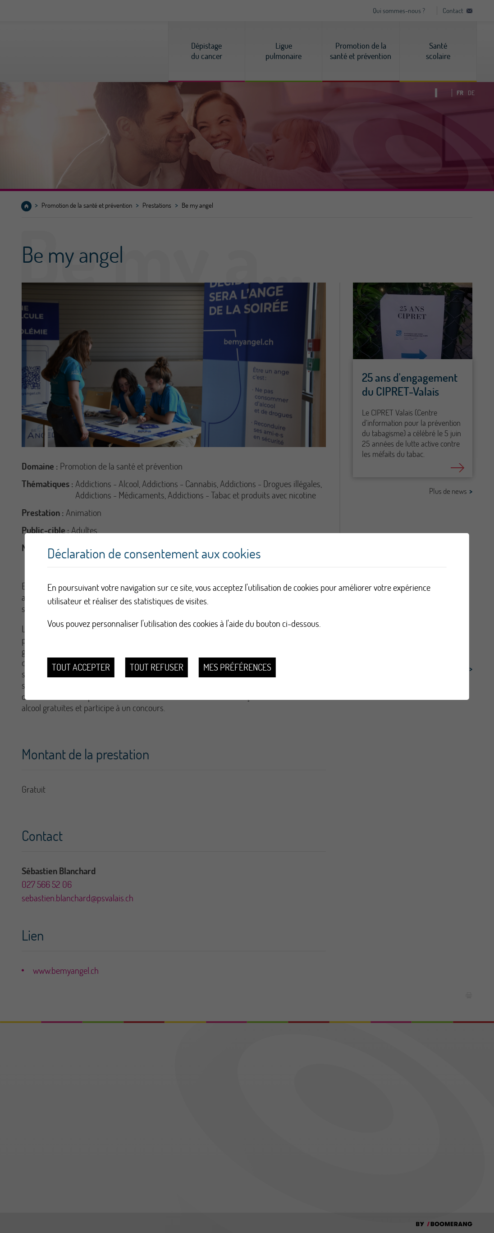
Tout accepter (81, 667)
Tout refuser (156, 667)
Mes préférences (237, 667)
